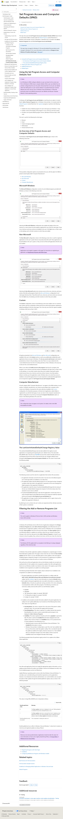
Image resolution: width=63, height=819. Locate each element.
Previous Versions (12, 814)
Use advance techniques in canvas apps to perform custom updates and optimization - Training (39, 798)
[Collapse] (16, 9)
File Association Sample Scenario (27, 763)
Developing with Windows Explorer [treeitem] (9, 27)
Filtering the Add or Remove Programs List (29, 29)
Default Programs (43, 37)
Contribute (24, 814)
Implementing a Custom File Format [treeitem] (10, 36)
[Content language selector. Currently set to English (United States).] (8, 811)
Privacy (29, 814)
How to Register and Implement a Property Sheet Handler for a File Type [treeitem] (10, 82)
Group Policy (54, 736)
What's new (51, 5)
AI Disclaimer (4, 814)
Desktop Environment (27, 9)
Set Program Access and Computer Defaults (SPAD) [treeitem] (11, 61)
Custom (23, 180)
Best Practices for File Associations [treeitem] (10, 50)
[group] (40, 654)
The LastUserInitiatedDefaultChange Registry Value (35, 62)
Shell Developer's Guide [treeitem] (8, 18)
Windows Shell (36, 9)
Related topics (23, 32)
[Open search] (56, 2)
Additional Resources (24, 30)
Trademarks (55, 814)
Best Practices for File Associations (27, 760)
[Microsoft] (2, 2)
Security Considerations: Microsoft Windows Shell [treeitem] (9, 20)
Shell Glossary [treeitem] (5, 107)
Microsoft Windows (26, 176)
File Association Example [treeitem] (11, 53)
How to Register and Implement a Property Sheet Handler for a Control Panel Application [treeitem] (10, 88)
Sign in (60, 1)
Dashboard (58, 5)
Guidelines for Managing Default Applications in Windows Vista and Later (36, 766)
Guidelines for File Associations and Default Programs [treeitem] (11, 46)
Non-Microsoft (25, 178)
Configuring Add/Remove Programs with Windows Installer (35, 753)
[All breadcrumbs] (20, 10)
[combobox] (9, 12)
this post (40, 52)
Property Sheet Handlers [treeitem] (10, 78)
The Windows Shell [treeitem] (6, 14)
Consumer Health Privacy (38, 814)
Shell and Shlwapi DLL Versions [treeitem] (10, 30)
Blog (18, 814)
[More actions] (61, 10)
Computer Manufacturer (27, 182)
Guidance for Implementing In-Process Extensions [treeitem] (10, 24)
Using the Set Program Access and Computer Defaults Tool (32, 27)
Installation (31, 579)
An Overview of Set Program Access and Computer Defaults (37, 61)
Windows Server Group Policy (27, 738)
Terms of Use (48, 814)
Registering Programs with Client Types (37, 252)
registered (40, 104)
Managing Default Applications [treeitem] (9, 56)
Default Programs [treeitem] (9, 58)
